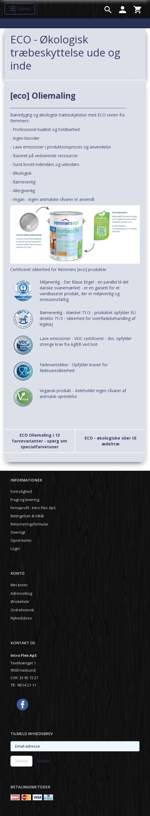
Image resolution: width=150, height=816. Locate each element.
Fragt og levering (25, 499)
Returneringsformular (29, 524)
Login (15, 548)
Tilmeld (21, 761)
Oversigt (18, 532)
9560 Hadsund (23, 670)
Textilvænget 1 (23, 663)
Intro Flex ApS (23, 655)
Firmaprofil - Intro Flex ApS (33, 507)
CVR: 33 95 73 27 (24, 677)
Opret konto (21, 540)
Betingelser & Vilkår (27, 516)
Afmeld (43, 761)
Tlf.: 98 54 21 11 (23, 685)
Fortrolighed (21, 491)
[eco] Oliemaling (43, 95)
